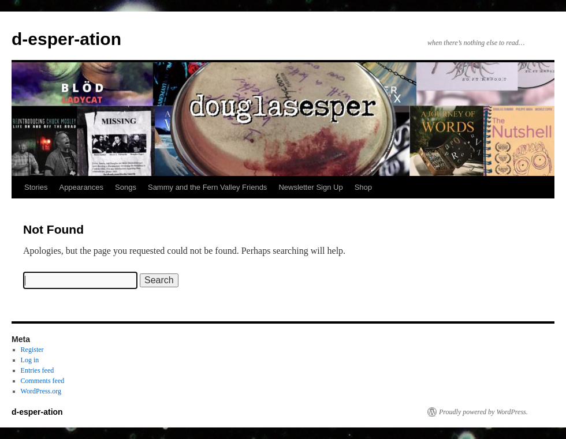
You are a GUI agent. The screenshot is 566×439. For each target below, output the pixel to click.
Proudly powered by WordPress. (483, 412)
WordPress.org (41, 391)
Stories (35, 187)
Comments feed (43, 381)
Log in (30, 360)
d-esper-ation (66, 38)
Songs (125, 187)
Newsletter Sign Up (310, 187)
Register (32, 350)
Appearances (81, 187)
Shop (363, 187)
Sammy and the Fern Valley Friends (207, 187)
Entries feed (37, 370)
